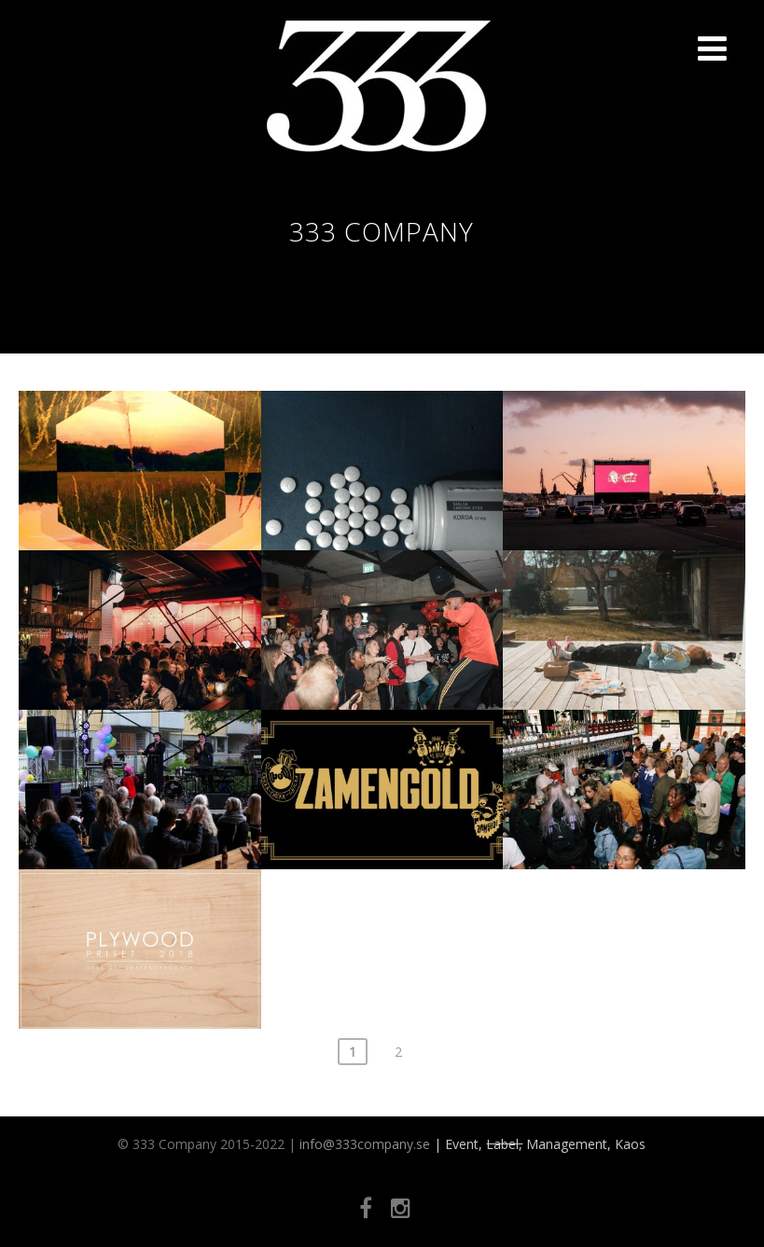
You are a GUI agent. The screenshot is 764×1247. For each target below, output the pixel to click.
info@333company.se (364, 1144)
